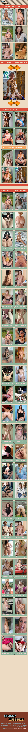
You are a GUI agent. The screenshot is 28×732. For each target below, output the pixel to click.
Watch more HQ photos (14, 147)
